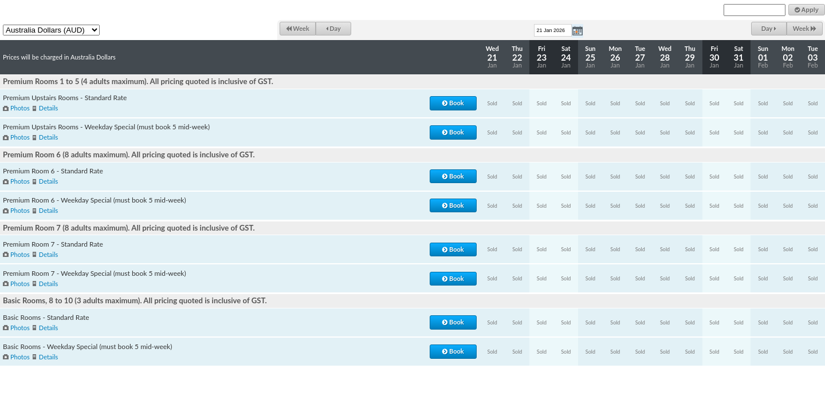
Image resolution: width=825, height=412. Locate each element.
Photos (20, 108)
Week (297, 28)
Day (333, 28)
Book (452, 102)
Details (48, 108)
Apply (807, 9)
